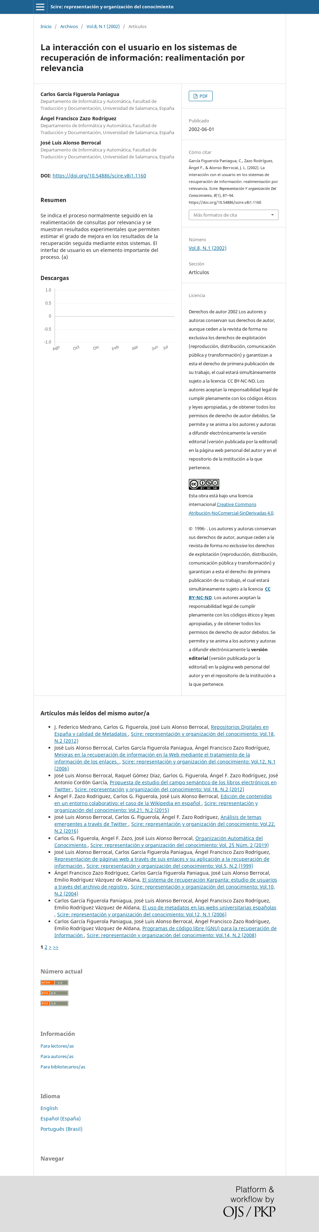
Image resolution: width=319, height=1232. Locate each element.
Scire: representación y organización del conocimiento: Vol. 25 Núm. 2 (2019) (179, 845)
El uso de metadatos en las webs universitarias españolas (209, 907)
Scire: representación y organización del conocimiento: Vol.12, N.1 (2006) (142, 914)
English (49, 1108)
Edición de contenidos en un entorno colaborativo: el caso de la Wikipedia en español (163, 799)
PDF (203, 96)
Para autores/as (57, 1056)
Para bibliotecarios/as (63, 1067)
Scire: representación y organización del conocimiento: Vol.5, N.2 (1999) (170, 866)
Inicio (46, 26)
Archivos (69, 26)
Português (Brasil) (61, 1129)
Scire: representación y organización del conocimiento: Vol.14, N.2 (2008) (171, 935)
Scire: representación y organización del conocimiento (112, 6)
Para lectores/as (57, 1046)
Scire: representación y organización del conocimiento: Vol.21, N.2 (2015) (156, 806)
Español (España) (61, 1118)
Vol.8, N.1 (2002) (103, 26)
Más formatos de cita (215, 215)
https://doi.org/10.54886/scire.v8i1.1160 (99, 175)
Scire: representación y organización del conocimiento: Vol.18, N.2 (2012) (159, 789)
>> (56, 947)
